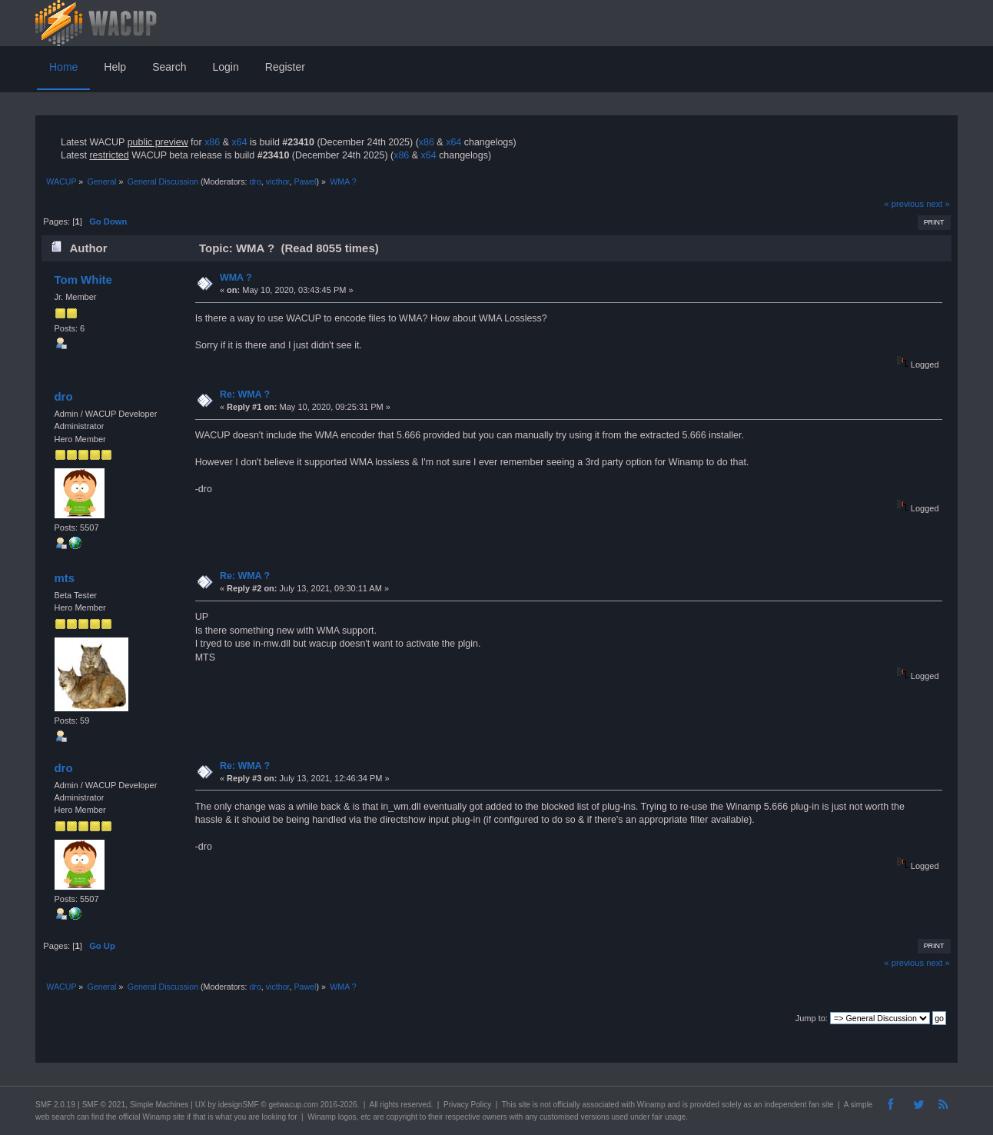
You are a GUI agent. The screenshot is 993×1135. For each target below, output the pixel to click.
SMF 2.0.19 (55, 1104)
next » (938, 203)
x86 (212, 142)
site (524, 1104)
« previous (904, 203)
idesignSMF (238, 1104)
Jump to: (811, 1018)
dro (255, 181)
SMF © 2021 (103, 1104)
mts (64, 577)
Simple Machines (159, 1104)
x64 (239, 142)
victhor (278, 181)
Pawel (305, 181)
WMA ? (236, 277)
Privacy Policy (467, 1104)
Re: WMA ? (245, 394)
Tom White (82, 279)
